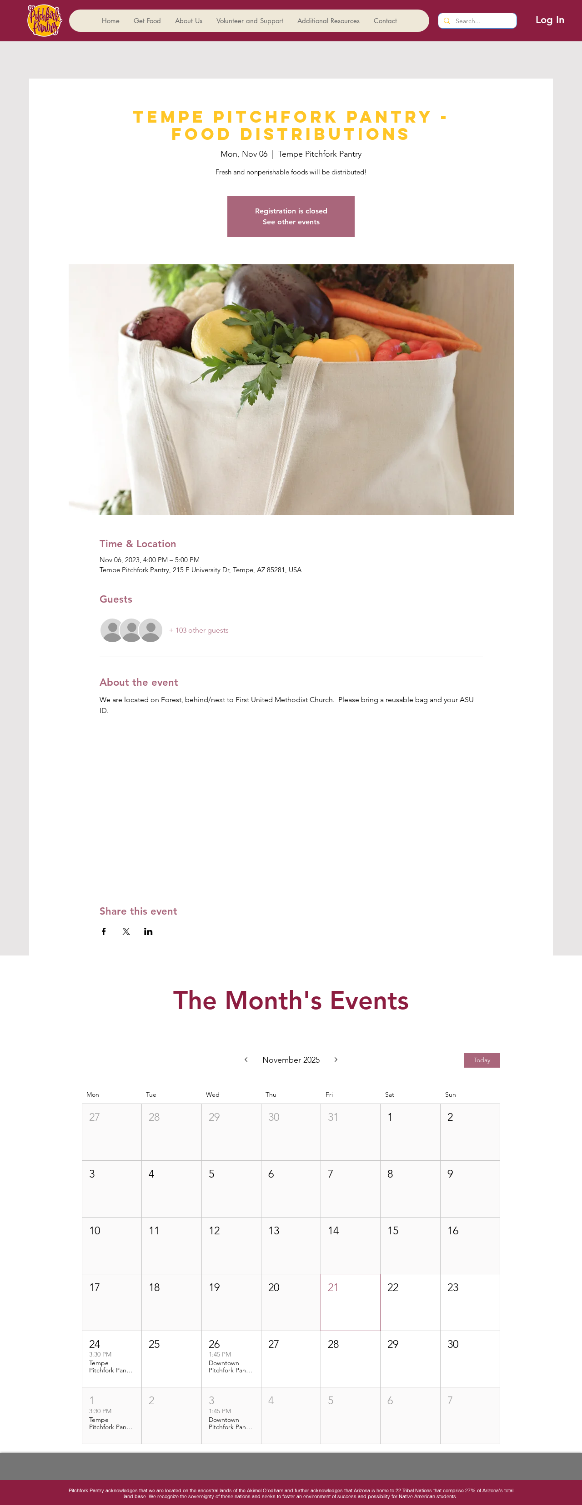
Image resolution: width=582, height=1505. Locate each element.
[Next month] (336, 1060)
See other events (291, 222)
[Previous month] (246, 1060)
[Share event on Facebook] (104, 931)
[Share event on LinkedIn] (148, 931)
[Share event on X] (126, 931)
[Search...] (476, 21)
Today (482, 1060)
